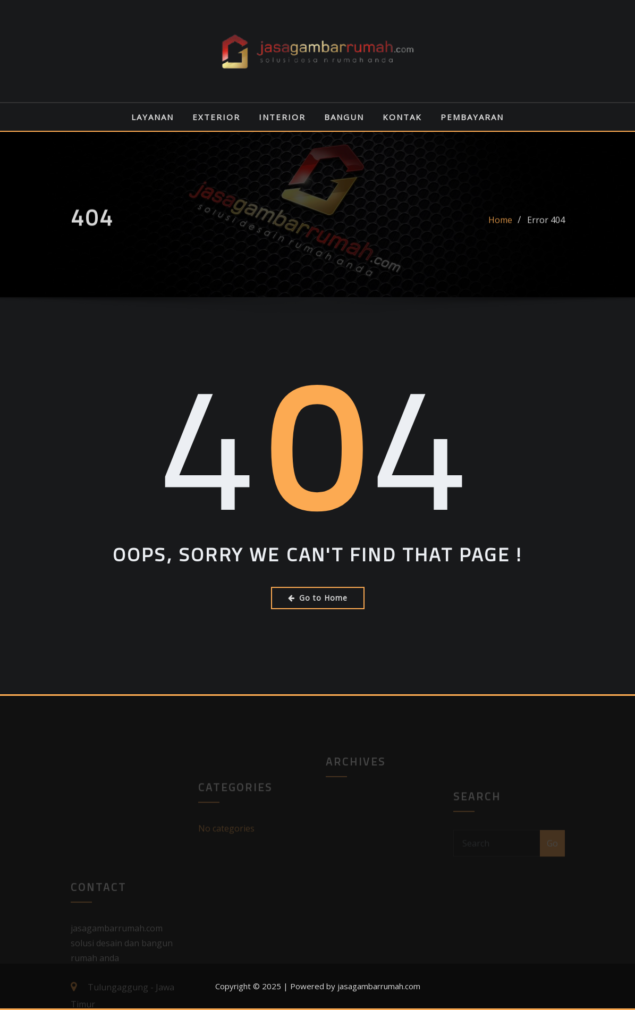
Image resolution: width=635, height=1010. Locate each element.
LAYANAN (152, 117)
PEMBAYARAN (472, 117)
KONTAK (402, 117)
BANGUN (344, 117)
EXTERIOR (216, 117)
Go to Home (318, 598)
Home (500, 225)
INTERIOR (282, 117)
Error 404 (546, 225)
